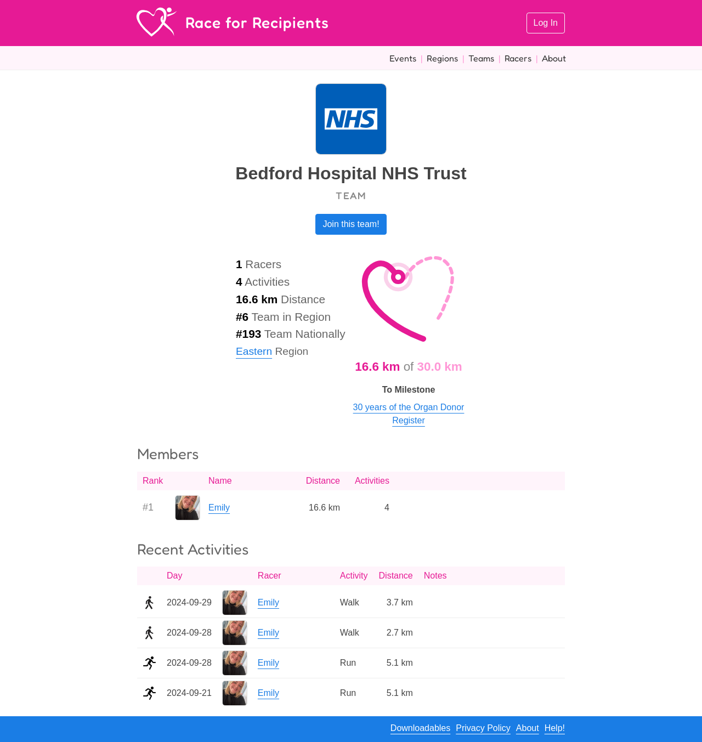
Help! (555, 728)
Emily (219, 507)
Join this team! (350, 224)
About (554, 58)
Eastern (254, 351)
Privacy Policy (483, 728)
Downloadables (420, 728)
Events (402, 58)
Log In (546, 22)
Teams (481, 58)
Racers (518, 58)
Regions (442, 58)
